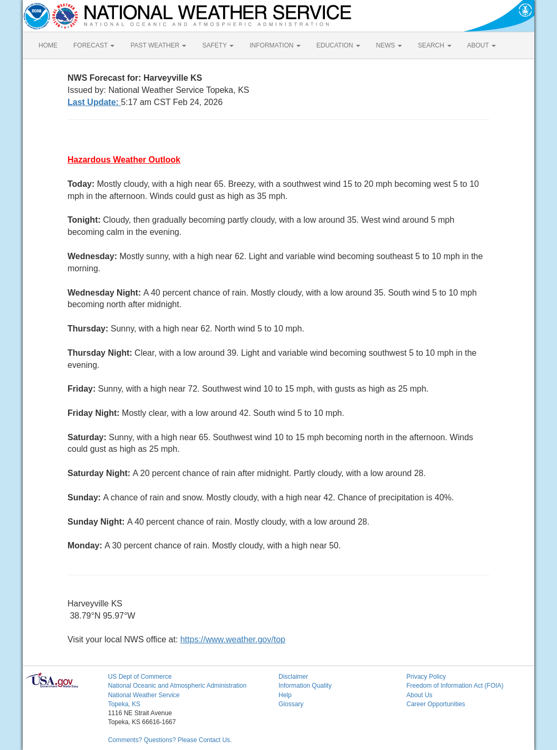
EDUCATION (338, 45)
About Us (419, 695)
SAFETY (218, 45)
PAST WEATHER (158, 45)
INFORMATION (274, 45)
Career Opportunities (435, 704)
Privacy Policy (426, 676)
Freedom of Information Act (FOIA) (454, 685)
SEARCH (434, 45)
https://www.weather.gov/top (232, 639)
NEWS (389, 45)
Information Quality (305, 685)
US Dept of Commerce (140, 676)
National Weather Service (144, 695)
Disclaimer (293, 676)
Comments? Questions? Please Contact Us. (170, 740)
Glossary (290, 704)
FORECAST (93, 45)
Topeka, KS (124, 704)
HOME (48, 45)
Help (285, 695)
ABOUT (481, 45)
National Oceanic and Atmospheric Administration (177, 685)
